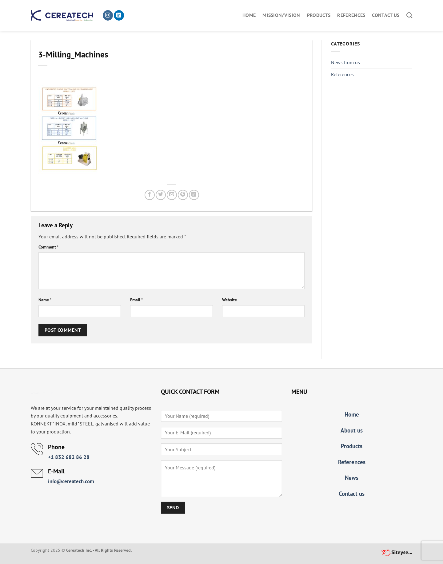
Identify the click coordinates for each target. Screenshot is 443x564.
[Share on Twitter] (161, 195)
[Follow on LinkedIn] (119, 15)
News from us (345, 62)
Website (229, 300)
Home (249, 15)
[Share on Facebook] (150, 195)
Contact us (385, 15)
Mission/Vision (281, 15)
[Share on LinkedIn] (194, 195)
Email (136, 300)
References (351, 15)
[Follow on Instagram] (108, 15)
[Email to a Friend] (172, 195)
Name (44, 300)
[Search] (409, 15)
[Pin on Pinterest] (183, 195)
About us (352, 430)
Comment (48, 247)
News (351, 477)
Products (319, 15)
